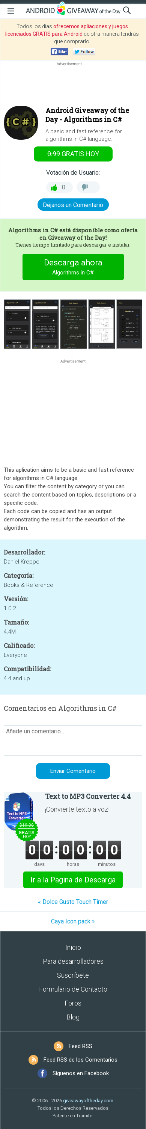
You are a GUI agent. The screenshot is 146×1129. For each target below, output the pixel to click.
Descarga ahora (73, 268)
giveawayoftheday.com (88, 1100)
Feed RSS (80, 1046)
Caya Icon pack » (73, 921)
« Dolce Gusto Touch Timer (73, 901)
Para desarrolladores (73, 961)
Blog (73, 1017)
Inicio (73, 947)
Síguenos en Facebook (81, 1073)
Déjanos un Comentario (73, 205)
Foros (73, 1003)
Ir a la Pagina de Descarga (73, 879)
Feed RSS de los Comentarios (80, 1059)
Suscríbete (73, 975)
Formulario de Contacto (73, 989)
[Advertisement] (73, 85)
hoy (73, 154)
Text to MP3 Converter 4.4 (88, 796)
